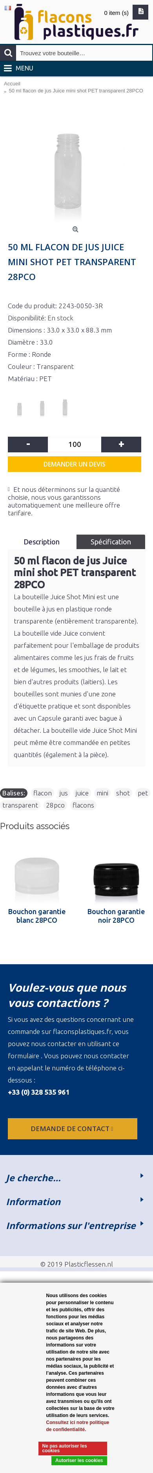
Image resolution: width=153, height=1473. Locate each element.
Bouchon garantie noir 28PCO (116, 915)
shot (123, 793)
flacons (83, 805)
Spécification (111, 542)
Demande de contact (73, 1128)
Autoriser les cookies (79, 1460)
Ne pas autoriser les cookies (64, 1448)
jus (64, 793)
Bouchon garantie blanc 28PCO (37, 915)
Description (42, 542)
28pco (55, 805)
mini (102, 793)
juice (82, 793)
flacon (42, 793)
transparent (20, 805)
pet (143, 793)
